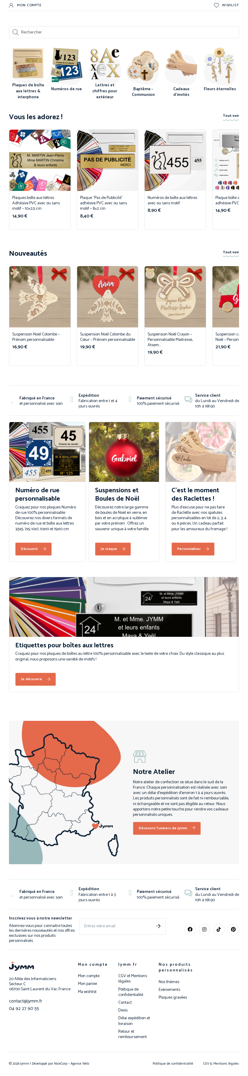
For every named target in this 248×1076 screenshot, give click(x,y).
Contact (125, 1003)
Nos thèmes (169, 982)
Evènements (169, 990)
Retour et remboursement (132, 1034)
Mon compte (93, 964)
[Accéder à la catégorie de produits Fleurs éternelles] (220, 70)
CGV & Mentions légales (221, 1063)
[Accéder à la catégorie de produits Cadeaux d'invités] (181, 73)
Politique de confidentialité (130, 992)
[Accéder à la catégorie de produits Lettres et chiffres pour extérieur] (105, 74)
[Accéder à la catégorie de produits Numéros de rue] (66, 70)
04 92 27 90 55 (21, 1007)
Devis (123, 1010)
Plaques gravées (173, 997)
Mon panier (87, 984)
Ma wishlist (87, 992)
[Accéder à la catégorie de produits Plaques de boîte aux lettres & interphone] (28, 74)
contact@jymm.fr (24, 1000)
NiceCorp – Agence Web (71, 1063)
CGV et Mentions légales (132, 979)
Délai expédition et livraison (134, 1021)
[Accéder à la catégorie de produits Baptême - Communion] (143, 73)
